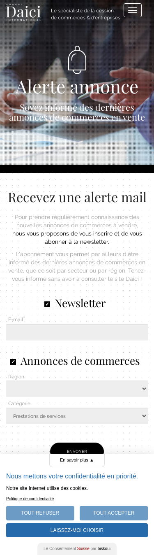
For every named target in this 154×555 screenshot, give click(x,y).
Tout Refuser (40, 513)
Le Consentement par (77, 548)
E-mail (15, 319)
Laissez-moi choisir (77, 530)
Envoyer (77, 451)
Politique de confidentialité (30, 499)
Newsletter (80, 303)
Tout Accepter (113, 513)
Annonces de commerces (80, 360)
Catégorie (19, 403)
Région (16, 377)
